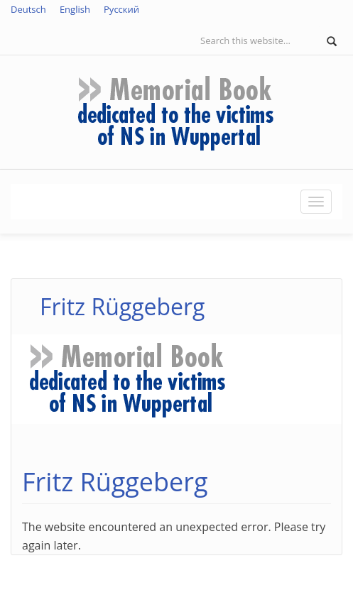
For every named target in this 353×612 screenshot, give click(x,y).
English (75, 9)
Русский (121, 9)
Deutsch (28, 9)
